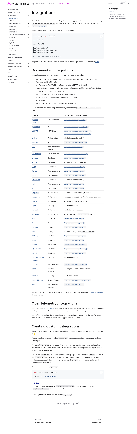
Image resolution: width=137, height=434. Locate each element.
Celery (34, 167)
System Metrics (37, 280)
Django (34, 171)
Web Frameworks (97, 292)
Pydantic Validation (38, 3)
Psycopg (35, 227)
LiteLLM (34, 201)
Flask (33, 184)
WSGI (34, 284)
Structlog (35, 276)
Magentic (35, 210)
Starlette (35, 264)
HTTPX (34, 188)
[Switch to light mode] (128, 3)
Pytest (34, 231)
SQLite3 (34, 253)
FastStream (36, 180)
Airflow (34, 138)
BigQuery (35, 162)
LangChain (35, 193)
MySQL (34, 218)
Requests (35, 244)
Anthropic (35, 142)
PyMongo (35, 236)
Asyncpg (35, 158)
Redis (34, 240)
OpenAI (34, 223)
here (89, 311)
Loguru (34, 206)
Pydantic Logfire (64, 3)
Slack (97, 62)
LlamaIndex (36, 197)
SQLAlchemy (36, 249)
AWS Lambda (36, 154)
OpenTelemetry (48, 308)
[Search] (115, 3)
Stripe (34, 269)
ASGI (33, 147)
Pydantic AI (52, 3)
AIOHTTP (35, 131)
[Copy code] (101, 36)
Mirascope (35, 214)
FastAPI (34, 175)
